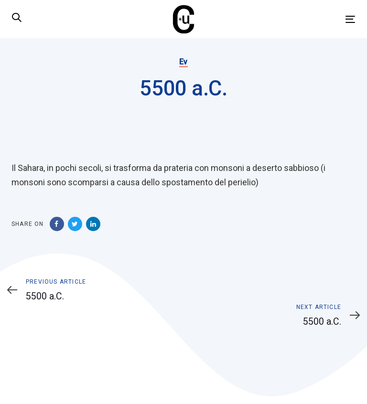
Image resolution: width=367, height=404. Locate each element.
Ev (183, 61)
